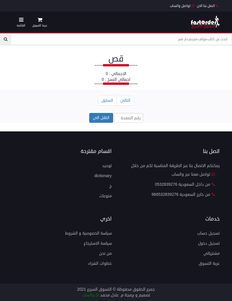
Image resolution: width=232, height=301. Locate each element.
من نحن (105, 253)
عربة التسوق (209, 263)
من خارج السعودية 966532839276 (183, 194)
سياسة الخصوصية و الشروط (88, 233)
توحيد (107, 165)
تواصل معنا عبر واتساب (193, 174)
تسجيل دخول (209, 243)
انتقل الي (101, 117)
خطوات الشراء (100, 263)
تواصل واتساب (182, 5)
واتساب (90, 295)
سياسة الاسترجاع (98, 243)
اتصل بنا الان (207, 5)
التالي (125, 100)
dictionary (103, 176)
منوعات (105, 196)
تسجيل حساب (208, 233)
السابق (107, 100)
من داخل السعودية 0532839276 (185, 184)
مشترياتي (212, 253)
